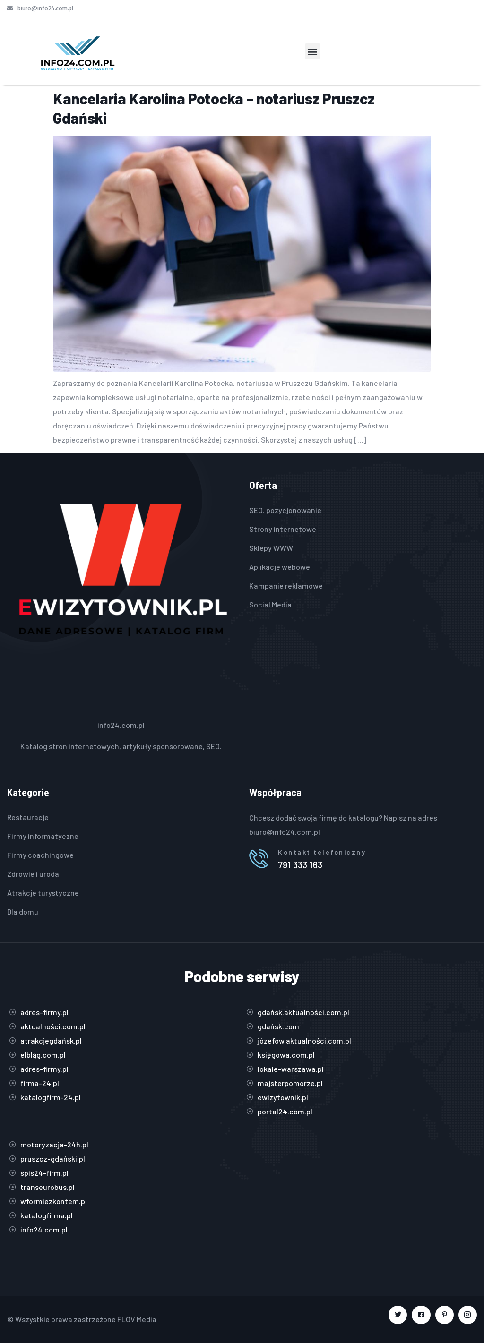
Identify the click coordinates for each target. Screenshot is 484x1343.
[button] (312, 51)
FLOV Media (136, 1319)
